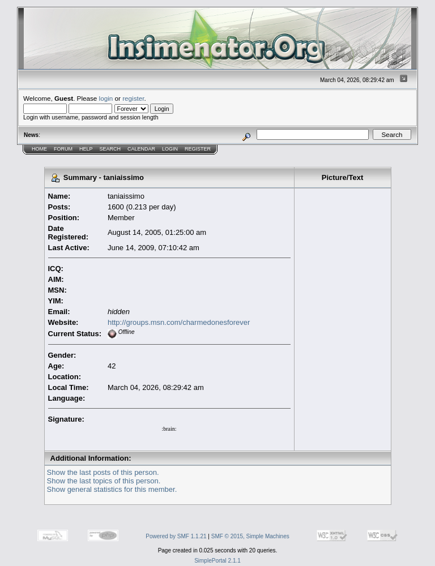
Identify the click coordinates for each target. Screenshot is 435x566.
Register (198, 149)
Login (170, 149)
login (106, 98)
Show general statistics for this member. (112, 489)
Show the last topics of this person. (104, 481)
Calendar (141, 149)
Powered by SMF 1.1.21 (176, 536)
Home (39, 149)
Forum (63, 149)
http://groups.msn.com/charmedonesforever (179, 322)
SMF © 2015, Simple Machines (250, 536)
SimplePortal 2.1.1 (217, 561)
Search (110, 149)
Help (86, 149)
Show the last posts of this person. (103, 472)
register (133, 98)
